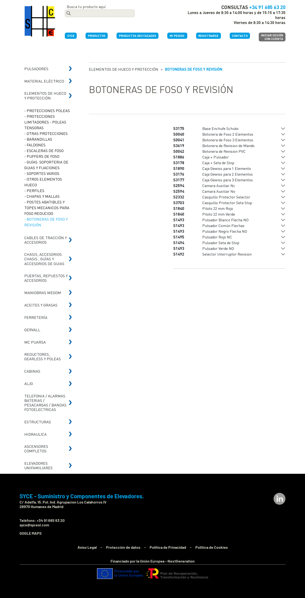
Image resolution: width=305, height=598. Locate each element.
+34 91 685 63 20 (267, 7)
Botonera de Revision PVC (224, 151)
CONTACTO (240, 36)
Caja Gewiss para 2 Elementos (227, 174)
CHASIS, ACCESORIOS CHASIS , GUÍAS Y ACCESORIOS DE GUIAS (44, 259)
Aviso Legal (87, 547)
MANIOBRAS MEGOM (42, 292)
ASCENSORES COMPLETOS (36, 448)
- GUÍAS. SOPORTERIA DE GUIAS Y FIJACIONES (46, 164)
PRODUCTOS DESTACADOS (137, 36)
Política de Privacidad (168, 547)
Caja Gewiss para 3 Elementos (227, 179)
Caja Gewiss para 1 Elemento (226, 168)
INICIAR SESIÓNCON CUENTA (272, 37)
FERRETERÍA (35, 317)
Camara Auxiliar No (218, 191)
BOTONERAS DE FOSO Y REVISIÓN (193, 69)
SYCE (71, 36)
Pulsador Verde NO (218, 248)
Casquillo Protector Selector (226, 196)
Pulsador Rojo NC (217, 236)
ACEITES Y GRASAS (40, 304)
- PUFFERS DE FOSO (41, 156)
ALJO (28, 383)
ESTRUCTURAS (37, 421)
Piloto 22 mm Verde (218, 214)
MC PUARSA (35, 342)
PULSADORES (36, 68)
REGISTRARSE (208, 36)
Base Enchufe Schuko (220, 128)
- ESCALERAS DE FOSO (44, 150)
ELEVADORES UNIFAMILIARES (38, 465)
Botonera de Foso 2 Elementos (227, 134)
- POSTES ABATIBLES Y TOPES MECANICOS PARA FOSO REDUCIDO (46, 207)
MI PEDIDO (177, 36)
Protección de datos (123, 547)
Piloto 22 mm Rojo (217, 208)
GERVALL (32, 329)
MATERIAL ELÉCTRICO (44, 81)
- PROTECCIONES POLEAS (47, 110)
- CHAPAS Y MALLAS (42, 196)
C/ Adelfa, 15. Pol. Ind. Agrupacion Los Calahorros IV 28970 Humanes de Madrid (63, 504)
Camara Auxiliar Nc (218, 185)
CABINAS (32, 371)
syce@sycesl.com (34, 525)
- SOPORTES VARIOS (41, 173)
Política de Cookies (211, 547)
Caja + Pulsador (215, 156)
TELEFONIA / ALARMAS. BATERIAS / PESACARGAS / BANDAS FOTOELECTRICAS (45, 402)
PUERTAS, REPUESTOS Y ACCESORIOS (46, 278)
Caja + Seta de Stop (218, 162)
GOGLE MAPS (31, 533)
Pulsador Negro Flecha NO (224, 231)
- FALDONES (35, 144)
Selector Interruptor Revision (227, 254)
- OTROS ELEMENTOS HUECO (43, 182)
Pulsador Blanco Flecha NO (225, 219)
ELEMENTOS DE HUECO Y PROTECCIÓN (45, 95)
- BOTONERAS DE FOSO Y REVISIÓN (46, 222)
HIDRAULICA (35, 434)
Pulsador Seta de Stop (220, 242)
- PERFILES (34, 190)
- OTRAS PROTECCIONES (46, 133)
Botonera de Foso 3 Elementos (227, 139)
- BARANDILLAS (38, 139)
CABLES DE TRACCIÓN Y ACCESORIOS (45, 240)
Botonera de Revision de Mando (228, 145)
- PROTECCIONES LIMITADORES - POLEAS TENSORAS (45, 122)
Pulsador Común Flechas (223, 225)
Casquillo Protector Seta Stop (227, 202)
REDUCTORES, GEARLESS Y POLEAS (42, 356)
